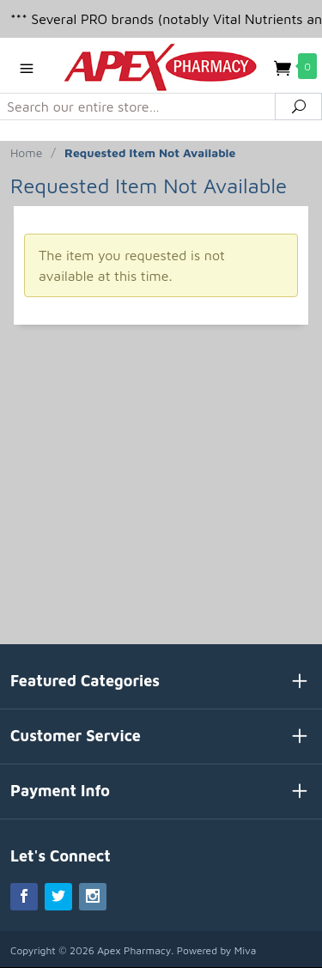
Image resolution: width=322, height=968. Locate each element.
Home (26, 152)
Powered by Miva (217, 950)
